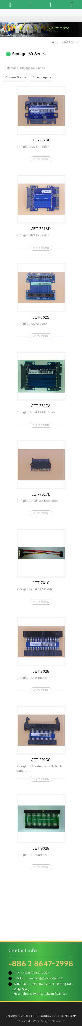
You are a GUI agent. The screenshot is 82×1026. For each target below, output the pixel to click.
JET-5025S (41, 742)
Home (55, 42)
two (63, 76)
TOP (41, 1019)
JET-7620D (41, 122)
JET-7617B (41, 476)
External (10, 68)
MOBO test (71, 42)
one (56, 76)
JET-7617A (41, 388)
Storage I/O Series (32, 68)
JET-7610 (41, 565)
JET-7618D (41, 211)
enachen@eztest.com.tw (45, 978)
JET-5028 (41, 830)
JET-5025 (41, 653)
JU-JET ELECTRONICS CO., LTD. (41, 15)
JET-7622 (41, 299)
